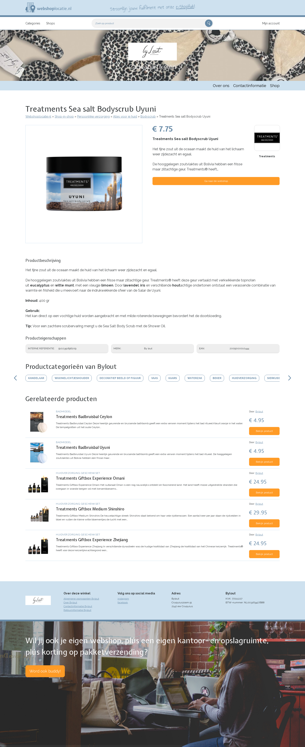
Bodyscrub (148, 116)
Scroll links (15, 378)
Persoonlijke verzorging (93, 116)
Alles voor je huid (125, 116)
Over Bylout (70, 602)
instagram (123, 598)
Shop (275, 85)
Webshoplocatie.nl (38, 116)
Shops (50, 23)
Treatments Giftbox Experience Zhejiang (92, 539)
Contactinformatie (249, 85)
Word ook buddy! (45, 671)
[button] (84, 241)
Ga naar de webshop (216, 181)
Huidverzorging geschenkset (78, 473)
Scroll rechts (289, 378)
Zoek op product (104, 23)
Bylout (259, 411)
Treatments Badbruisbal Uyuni (83, 447)
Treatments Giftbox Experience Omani (90, 478)
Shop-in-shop (64, 116)
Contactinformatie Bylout (78, 606)
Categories (32, 23)
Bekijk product (264, 431)
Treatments (267, 156)
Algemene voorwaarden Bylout (81, 598)
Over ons (221, 85)
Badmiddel (63, 411)
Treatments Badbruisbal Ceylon (84, 416)
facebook (123, 602)
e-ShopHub (185, 6)
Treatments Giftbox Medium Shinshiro (90, 509)
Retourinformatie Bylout (77, 610)
